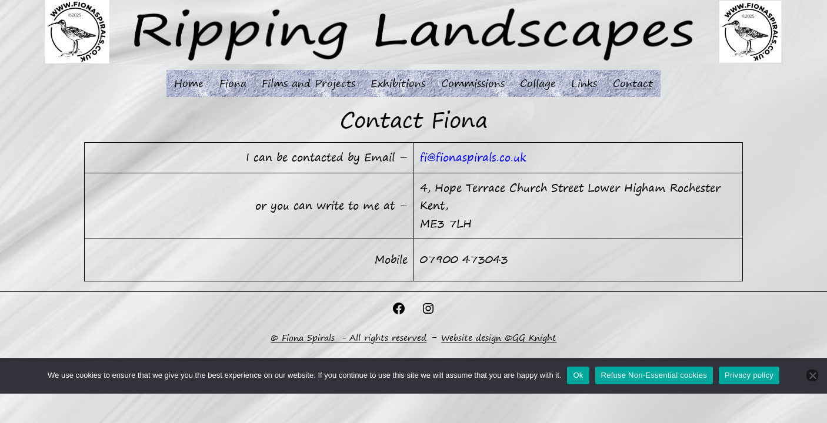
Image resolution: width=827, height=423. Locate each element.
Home (189, 83)
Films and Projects (308, 83)
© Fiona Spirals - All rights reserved (348, 338)
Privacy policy (749, 375)
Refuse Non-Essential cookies (654, 375)
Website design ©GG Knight (498, 338)
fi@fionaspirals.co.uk (473, 157)
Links (584, 83)
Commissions (473, 83)
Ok (578, 375)
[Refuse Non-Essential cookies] (812, 375)
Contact (633, 83)
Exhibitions (398, 83)
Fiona (232, 83)
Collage (538, 83)
